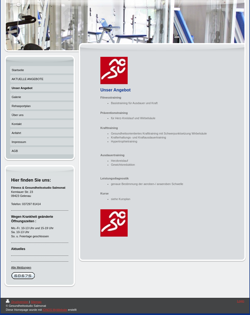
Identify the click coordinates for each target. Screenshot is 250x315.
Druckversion (17, 301)
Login (240, 301)
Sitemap (36, 301)
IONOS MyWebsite (55, 309)
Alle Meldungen (21, 267)
